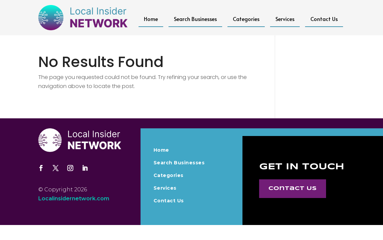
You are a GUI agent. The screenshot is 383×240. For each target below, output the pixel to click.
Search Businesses (195, 18)
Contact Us (324, 18)
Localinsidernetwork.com (73, 198)
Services (284, 18)
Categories (246, 18)
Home (151, 18)
